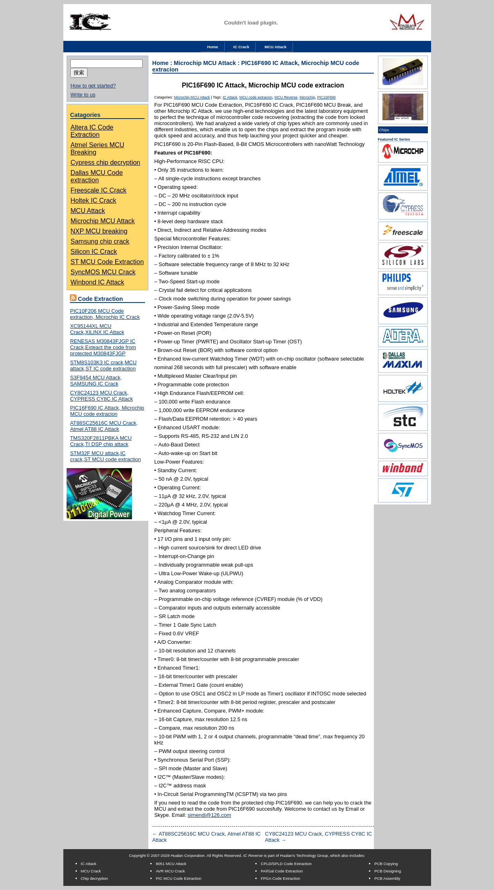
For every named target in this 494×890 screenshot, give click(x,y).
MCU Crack (91, 871)
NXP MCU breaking (99, 231)
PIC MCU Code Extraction (178, 878)
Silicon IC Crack (94, 251)
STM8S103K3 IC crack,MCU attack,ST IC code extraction (103, 365)
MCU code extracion (256, 97)
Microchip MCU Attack (103, 220)
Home (212, 47)
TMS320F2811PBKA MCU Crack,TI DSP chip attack (101, 441)
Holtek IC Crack (93, 200)
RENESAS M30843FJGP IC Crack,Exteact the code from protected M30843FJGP (103, 347)
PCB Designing (387, 871)
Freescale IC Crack (99, 190)
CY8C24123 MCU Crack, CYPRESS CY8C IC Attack (101, 396)
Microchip (307, 97)
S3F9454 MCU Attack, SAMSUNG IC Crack (96, 380)
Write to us (83, 95)
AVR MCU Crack (170, 871)
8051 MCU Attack (171, 863)
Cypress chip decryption (106, 162)
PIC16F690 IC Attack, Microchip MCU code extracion (107, 411)
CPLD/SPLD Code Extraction (286, 863)
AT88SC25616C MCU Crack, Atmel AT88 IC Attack (104, 426)
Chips (384, 130)
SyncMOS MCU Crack (103, 272)
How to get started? (93, 86)
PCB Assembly (387, 878)
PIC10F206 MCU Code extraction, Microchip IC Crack (105, 314)
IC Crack (241, 47)
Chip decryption (94, 878)
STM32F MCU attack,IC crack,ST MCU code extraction (105, 456)
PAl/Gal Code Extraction (282, 871)
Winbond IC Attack (98, 282)
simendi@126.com (209, 815)
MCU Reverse (286, 97)
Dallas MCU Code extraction (97, 176)
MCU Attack (275, 47)
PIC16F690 (326, 97)
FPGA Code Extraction (280, 878)
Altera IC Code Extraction (92, 131)
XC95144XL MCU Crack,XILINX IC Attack (97, 329)
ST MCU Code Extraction (107, 261)
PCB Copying (386, 863)
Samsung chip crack (100, 241)
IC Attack (230, 97)
